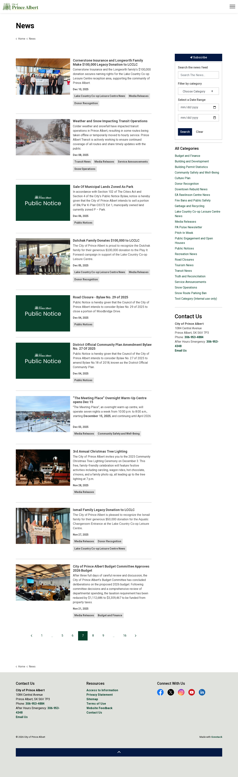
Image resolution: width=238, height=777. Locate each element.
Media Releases (139, 95)
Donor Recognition (86, 103)
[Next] (135, 635)
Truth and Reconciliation (190, 276)
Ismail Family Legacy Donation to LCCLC (104, 510)
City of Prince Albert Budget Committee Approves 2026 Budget (111, 568)
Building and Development (192, 161)
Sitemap (92, 699)
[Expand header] (232, 6)
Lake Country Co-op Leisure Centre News (99, 95)
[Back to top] (119, 752)
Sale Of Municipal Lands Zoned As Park (103, 187)
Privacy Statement (99, 694)
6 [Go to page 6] (72, 635)
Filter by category (190, 83)
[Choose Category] (198, 91)
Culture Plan (182, 178)
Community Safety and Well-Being (119, 433)
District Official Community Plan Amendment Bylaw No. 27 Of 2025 (112, 347)
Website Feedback (99, 708)
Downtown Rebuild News (191, 189)
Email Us (181, 350)
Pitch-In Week (184, 233)
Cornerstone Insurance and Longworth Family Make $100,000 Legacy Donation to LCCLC (108, 62)
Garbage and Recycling (189, 206)
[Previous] (31, 635)
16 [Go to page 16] (124, 635)
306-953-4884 (193, 337)
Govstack (216, 737)
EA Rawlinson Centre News (192, 195)
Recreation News (186, 254)
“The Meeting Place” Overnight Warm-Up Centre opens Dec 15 (110, 400)
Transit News (82, 161)
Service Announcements (133, 161)
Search (185, 132)
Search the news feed (193, 67)
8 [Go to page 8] (93, 635)
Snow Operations (84, 168)
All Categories (187, 148)
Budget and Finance (110, 615)
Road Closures (184, 259)
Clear (199, 132)
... (52, 636)
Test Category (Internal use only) (196, 298)
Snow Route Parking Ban (191, 293)
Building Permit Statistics (191, 167)
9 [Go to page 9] (103, 635)
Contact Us (94, 712)
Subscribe (198, 57)
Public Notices (83, 222)
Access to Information (102, 690)
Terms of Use (96, 703)
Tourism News (184, 265)
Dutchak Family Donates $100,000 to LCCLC (106, 240)
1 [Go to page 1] (42, 635)
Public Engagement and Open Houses (194, 241)
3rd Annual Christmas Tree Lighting (100, 451)
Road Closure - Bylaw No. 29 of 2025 (100, 297)
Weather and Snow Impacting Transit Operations (110, 121)
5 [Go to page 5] (62, 635)
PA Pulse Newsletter (188, 227)
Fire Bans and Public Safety (193, 200)
